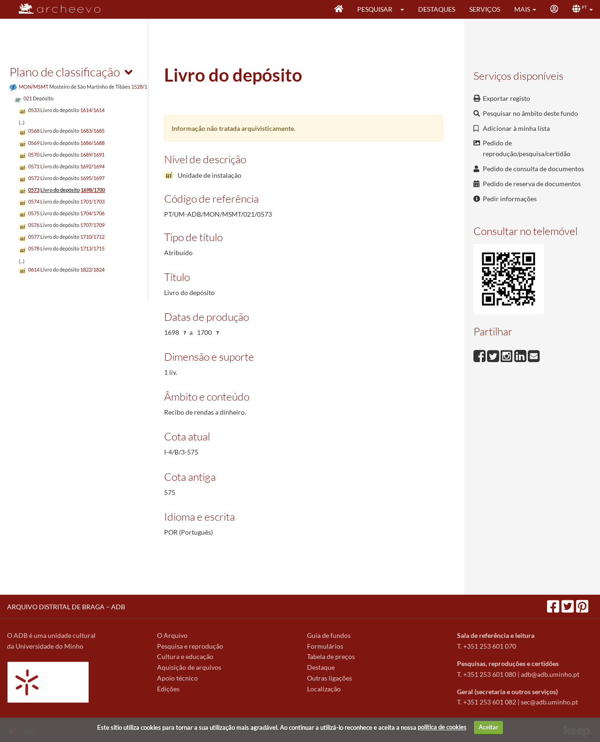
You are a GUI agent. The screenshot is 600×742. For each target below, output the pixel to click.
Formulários (325, 646)
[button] (405, 9)
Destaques (436, 9)
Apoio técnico (177, 678)
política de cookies (442, 727)
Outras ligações (329, 678)
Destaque (321, 667)
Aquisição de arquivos (189, 667)
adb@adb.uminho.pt (550, 674)
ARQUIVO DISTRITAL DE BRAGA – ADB (66, 607)
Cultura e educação (185, 656)
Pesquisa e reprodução (190, 646)
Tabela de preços (331, 656)
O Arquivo (172, 635)
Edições (168, 689)
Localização (324, 689)
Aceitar (488, 727)
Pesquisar (374, 9)
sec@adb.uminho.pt (549, 702)
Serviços (484, 9)
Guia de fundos (329, 635)
